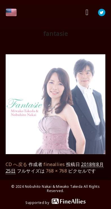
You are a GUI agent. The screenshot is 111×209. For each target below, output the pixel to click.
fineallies (54, 164)
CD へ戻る (16, 164)
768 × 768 (56, 171)
